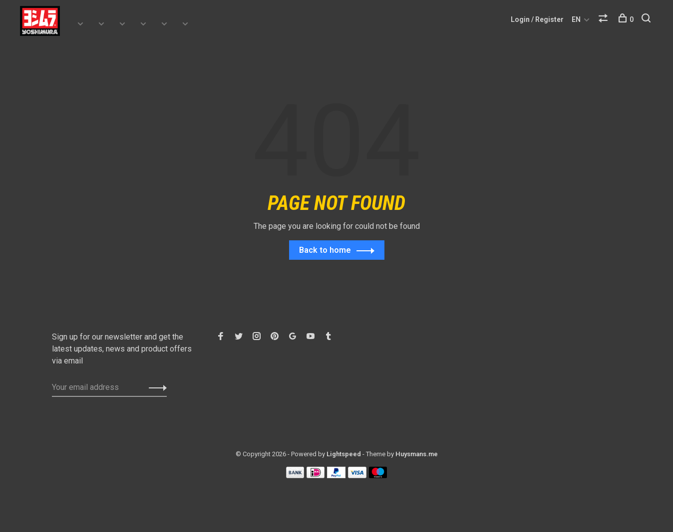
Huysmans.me (416, 454)
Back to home (325, 250)
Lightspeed (344, 454)
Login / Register (537, 19)
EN (576, 19)
